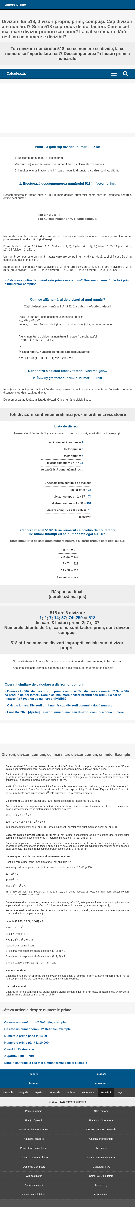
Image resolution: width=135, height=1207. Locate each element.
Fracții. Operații (33, 1120)
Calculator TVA (101, 1166)
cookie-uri (101, 1083)
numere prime (14, 4)
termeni (33, 1083)
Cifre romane (101, 1111)
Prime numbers (33, 1111)
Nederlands (88, 1092)
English (23, 1092)
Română (106, 1092)
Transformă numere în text (34, 1129)
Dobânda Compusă (34, 1166)
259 (89, 503)
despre (34, 1074)
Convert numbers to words (101, 1129)
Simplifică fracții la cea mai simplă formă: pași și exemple (45, 1063)
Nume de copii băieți (33, 1194)
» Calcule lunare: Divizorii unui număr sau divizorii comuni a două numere (58, 705)
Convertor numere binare (34, 1157)
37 (89, 489)
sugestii (101, 1074)
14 (81, 462)
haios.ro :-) (101, 1185)
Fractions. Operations (101, 1120)
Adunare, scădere (34, 1138)
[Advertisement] (67, 108)
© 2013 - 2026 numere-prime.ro (67, 1101)
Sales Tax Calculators (101, 1175)
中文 (120, 1092)
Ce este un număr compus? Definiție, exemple (37, 1029)
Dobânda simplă (34, 1185)
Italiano (71, 1092)
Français (55, 1092)
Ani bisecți (101, 1148)
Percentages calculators (33, 1148)
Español (39, 1092)
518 (89, 510)
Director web (101, 1194)
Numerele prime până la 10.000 (26, 1042)
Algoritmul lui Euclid (19, 1056)
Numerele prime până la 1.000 (25, 1036)
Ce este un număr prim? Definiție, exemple (35, 1022)
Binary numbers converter (101, 1157)
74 (89, 496)
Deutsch (8, 1092)
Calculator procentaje (101, 1138)
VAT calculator (34, 1175)
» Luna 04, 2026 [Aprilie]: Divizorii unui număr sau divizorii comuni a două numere (64, 712)
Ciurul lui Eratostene (19, 1049)
